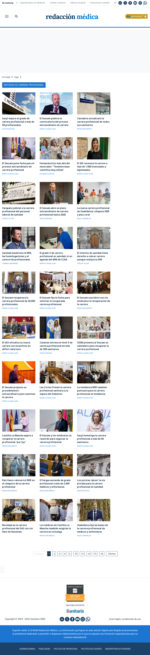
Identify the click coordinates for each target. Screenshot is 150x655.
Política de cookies (92, 643)
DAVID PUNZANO (8, 129)
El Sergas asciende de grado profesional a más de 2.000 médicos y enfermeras (55, 478)
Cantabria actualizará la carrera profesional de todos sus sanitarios (93, 121)
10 (76, 548)
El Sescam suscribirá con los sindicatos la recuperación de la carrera (93, 300)
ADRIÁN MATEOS (83, 486)
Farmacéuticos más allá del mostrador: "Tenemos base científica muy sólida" (54, 166)
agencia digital (63, 652)
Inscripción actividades (121, 643)
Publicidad (41, 643)
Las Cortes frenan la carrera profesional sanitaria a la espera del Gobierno (55, 389)
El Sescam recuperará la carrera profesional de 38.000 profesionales (18, 300)
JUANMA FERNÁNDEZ (10, 263)
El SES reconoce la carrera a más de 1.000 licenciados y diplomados (92, 166)
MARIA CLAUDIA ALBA (48, 129)
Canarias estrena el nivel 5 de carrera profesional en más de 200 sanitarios (56, 344)
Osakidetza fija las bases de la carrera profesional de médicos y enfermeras (93, 523)
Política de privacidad (64, 643)
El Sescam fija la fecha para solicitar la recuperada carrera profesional (54, 300)
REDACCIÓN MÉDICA (84, 129)
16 (103, 548)
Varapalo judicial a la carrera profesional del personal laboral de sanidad (17, 211)
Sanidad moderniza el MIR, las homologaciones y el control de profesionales (18, 255)
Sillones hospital (77, 2)
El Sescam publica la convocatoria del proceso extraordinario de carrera (54, 121)
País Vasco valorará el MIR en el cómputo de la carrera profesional (18, 478)
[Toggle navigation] (6, 16)
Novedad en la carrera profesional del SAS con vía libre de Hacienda (16, 523)
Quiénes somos (23, 643)
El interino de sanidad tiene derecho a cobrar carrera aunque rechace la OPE (92, 255)
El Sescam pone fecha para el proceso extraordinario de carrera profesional (17, 166)
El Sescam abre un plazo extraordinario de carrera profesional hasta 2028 (54, 211)
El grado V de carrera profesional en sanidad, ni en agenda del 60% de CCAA (55, 255)
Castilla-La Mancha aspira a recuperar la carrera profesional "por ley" (17, 433)
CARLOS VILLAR (8, 218)
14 (89, 548)
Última (114, 548)
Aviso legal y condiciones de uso (124, 613)
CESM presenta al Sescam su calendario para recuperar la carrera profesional (92, 344)
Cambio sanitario (58, 2)
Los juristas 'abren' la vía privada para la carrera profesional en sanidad (90, 478)
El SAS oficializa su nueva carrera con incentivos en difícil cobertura (16, 344)
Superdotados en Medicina (32, 2)
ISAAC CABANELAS (84, 218)
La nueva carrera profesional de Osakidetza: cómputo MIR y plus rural (93, 211)
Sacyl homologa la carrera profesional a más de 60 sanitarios (91, 433)
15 (96, 548)
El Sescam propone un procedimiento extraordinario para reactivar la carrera (18, 389)
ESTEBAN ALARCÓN (47, 173)
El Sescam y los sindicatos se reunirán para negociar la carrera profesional (55, 433)
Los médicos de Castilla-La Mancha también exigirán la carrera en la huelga (55, 523)
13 (83, 548)
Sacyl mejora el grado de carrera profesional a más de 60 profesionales (18, 121)
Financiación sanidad (99, 2)
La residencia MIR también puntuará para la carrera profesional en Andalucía (91, 389)
